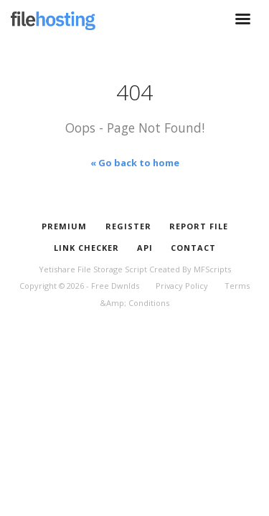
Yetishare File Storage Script (93, 269)
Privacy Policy (182, 285)
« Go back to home (134, 162)
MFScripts (212, 269)
